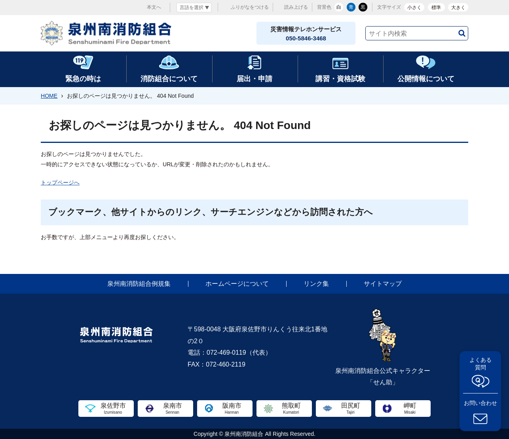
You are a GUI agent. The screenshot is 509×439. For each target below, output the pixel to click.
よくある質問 (480, 364)
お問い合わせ (480, 403)
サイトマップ (383, 283)
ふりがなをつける (250, 7)
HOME (49, 96)
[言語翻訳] (194, 7)
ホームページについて (237, 283)
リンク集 (316, 283)
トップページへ (60, 182)
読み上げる (296, 7)
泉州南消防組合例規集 (139, 283)
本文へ (154, 7)
